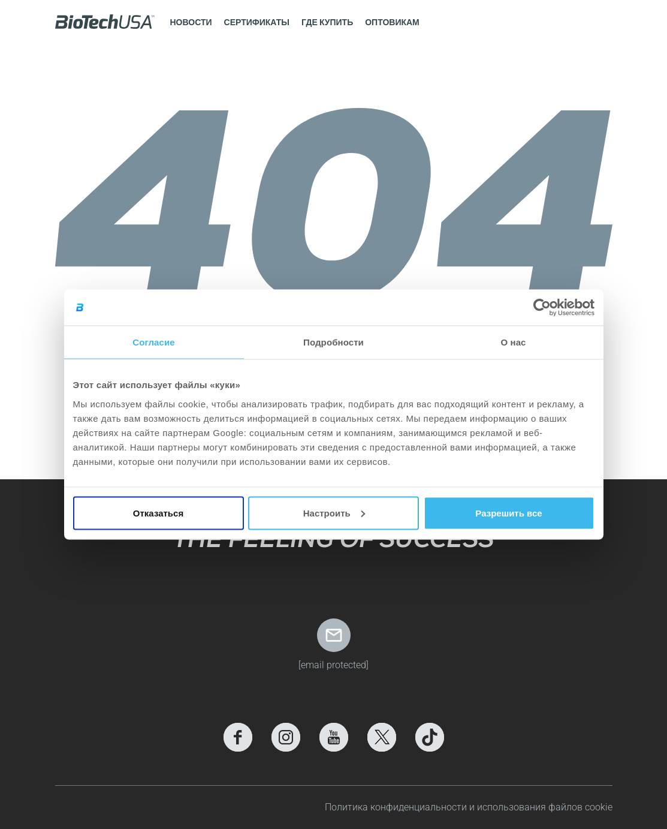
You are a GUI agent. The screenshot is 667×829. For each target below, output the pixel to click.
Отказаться (158, 512)
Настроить (334, 512)
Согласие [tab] (153, 342)
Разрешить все (508, 512)
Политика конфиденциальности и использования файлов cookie (468, 807)
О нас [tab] (513, 342)
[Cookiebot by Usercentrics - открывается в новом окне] (542, 308)
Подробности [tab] (333, 342)
